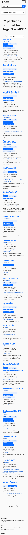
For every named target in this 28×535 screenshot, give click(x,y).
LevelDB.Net (8, 261)
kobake (6, 345)
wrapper (12, 493)
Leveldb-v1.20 (18, 493)
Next (17, 506)
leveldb (10, 55)
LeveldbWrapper (10, 482)
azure (9, 319)
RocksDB (7, 40)
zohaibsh (6, 462)
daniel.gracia (7, 242)
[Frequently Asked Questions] (3, 533)
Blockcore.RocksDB (11, 278)
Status (3, 526)
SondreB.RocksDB (11, 364)
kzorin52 (6, 414)
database (20, 55)
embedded (15, 55)
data (17, 250)
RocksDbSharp (9, 65)
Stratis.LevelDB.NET (12, 217)
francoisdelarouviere (9, 194)
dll (12, 334)
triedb (9, 405)
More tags (11, 472)
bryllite (5, 405)
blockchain (10, 293)
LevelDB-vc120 (9, 240)
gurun (5, 170)
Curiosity (6, 41)
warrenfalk (7, 67)
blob (12, 319)
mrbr (5, 438)
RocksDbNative (9, 116)
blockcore (5, 293)
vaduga (6, 327)
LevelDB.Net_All (10, 436)
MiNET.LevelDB (9, 168)
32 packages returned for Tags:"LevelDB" (13, 25)
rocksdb (6, 55)
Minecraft (14, 179)
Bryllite (6, 390)
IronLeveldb (8, 303)
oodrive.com (18, 93)
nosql (9, 250)
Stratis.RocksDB (10, 192)
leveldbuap (16, 469)
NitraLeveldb (8, 325)
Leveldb (6, 493)
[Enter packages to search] (11, 6)
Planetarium (7, 144)
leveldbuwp (5, 471)
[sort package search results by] (16, 36)
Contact (4, 518)
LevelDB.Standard (11, 92)
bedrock (5, 181)
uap (10, 471)
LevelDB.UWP (9, 460)
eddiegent (7, 93)
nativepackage (6, 251)
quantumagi (7, 218)
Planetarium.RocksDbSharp (9, 141)
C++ (13, 353)
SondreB (6, 366)
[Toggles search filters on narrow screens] (24, 12)
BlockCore (7, 280)
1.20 (14, 334)
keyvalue (18, 471)
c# (9, 493)
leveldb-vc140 (9, 344)
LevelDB (6, 108)
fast (20, 250)
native (22, 250)
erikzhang (6, 262)
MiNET (6, 179)
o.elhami (12, 93)
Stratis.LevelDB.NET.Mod (12, 412)
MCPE (9, 179)
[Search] (24, 6)
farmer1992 (7, 305)
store (7, 472)
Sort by (5, 36)
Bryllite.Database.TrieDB (13, 389)
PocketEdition (20, 179)
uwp (9, 469)
